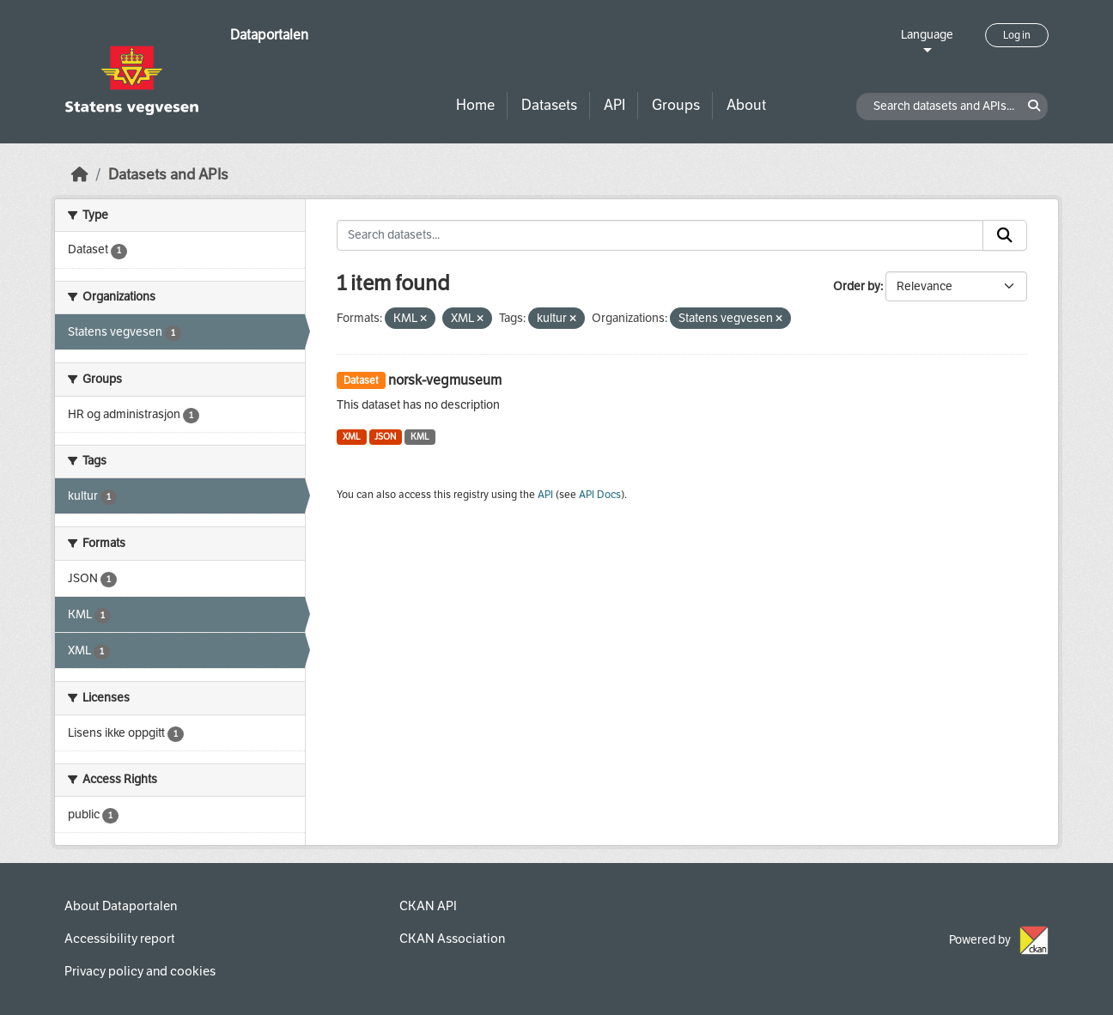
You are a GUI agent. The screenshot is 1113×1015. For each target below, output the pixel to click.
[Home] (79, 175)
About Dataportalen (120, 906)
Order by (856, 286)
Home (475, 105)
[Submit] (1004, 235)
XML (352, 436)
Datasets (549, 105)
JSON (385, 436)
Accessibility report (119, 938)
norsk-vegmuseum (445, 380)
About (746, 105)
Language (927, 34)
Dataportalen (269, 35)
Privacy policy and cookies (140, 971)
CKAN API (428, 906)
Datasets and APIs (168, 175)
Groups (676, 105)
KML (420, 436)
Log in (1017, 35)
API (614, 105)
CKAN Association (452, 938)
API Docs (600, 495)
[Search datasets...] (660, 235)
